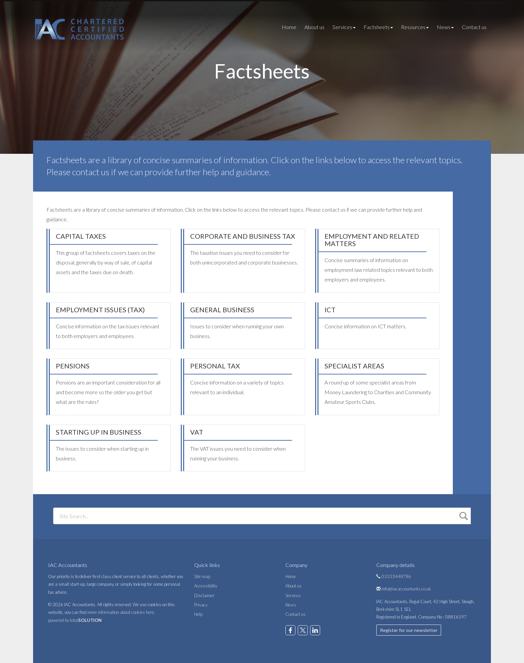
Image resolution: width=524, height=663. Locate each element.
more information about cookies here (121, 612)
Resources (415, 27)
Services (344, 27)
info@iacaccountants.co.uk (403, 588)
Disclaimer (204, 595)
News (445, 27)
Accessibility (205, 585)
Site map (202, 576)
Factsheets (378, 27)
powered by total (75, 620)
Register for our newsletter (408, 630)
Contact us (474, 27)
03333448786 (393, 576)
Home (289, 27)
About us (314, 27)
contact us (90, 172)
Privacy (201, 604)
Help (198, 614)
